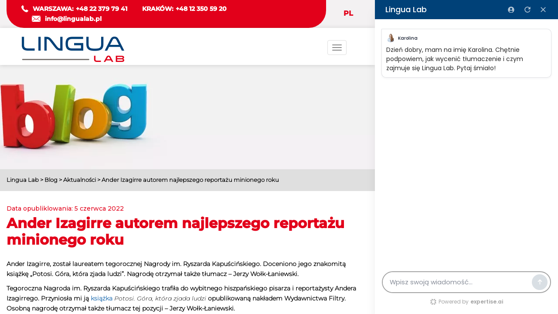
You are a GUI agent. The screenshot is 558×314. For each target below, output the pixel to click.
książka (101, 298)
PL (348, 13)
